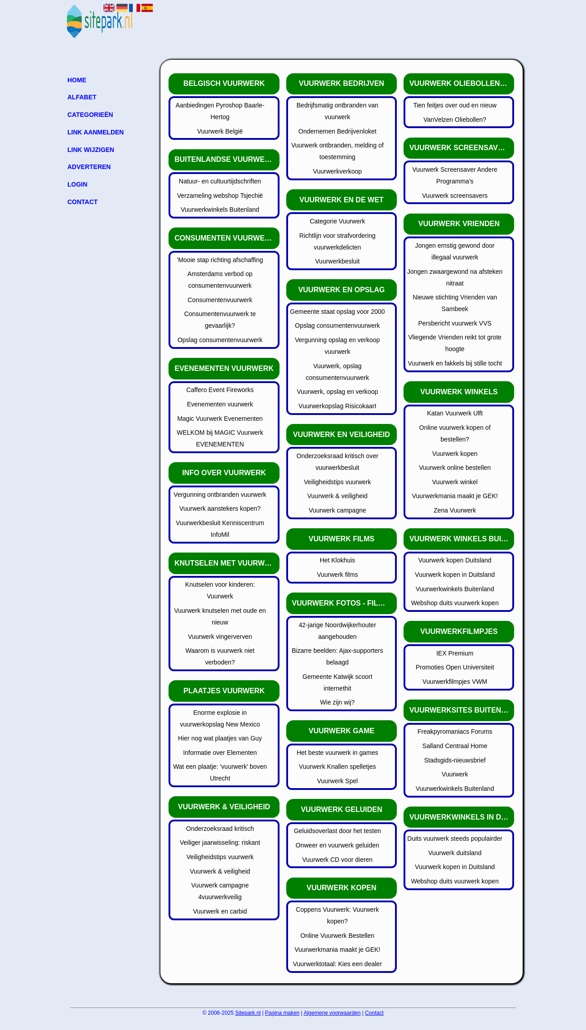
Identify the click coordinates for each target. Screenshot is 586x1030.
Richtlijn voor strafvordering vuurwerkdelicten (337, 241)
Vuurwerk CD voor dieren (337, 859)
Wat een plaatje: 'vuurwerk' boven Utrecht (220, 772)
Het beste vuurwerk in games (337, 752)
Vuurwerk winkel (454, 482)
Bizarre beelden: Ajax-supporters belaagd (337, 656)
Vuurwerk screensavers (455, 195)
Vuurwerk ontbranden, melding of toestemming (337, 151)
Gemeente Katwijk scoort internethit (337, 682)
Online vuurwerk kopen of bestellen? (455, 433)
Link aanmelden (95, 132)
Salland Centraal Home (455, 745)
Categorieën (90, 114)
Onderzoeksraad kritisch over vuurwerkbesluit (337, 461)
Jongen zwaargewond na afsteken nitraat (454, 277)
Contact (82, 201)
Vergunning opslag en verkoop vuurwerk (337, 345)
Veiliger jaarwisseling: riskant (220, 842)
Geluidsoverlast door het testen (337, 830)
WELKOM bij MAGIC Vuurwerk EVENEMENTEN (220, 438)
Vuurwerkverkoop (337, 171)
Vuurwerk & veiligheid (220, 871)
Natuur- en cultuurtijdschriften (220, 181)
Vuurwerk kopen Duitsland (455, 560)
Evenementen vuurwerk (220, 404)
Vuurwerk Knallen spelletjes (337, 766)
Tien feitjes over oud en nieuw (454, 105)
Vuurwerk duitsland (455, 852)
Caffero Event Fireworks (220, 389)
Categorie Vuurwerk (337, 221)
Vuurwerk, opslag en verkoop (337, 391)
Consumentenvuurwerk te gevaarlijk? (220, 319)
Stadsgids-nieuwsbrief (455, 760)
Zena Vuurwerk (455, 510)
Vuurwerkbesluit (337, 261)
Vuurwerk (455, 774)
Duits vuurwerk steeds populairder (454, 838)
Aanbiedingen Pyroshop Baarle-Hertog (220, 111)
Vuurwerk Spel (337, 781)
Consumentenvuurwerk (220, 299)
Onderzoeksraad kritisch (220, 828)
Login (77, 184)
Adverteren (89, 166)
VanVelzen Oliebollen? (454, 119)
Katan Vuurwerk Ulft (455, 413)
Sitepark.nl (248, 1013)
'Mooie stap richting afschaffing (220, 259)
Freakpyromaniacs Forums (455, 731)
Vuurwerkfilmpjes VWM (454, 681)
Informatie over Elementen (220, 752)
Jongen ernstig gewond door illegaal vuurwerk (455, 251)
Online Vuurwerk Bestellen (337, 935)
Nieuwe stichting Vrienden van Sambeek (455, 303)
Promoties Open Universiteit (455, 667)
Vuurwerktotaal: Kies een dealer (337, 964)
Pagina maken (282, 1013)
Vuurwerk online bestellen (455, 467)
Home (76, 80)
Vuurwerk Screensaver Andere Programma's (454, 175)
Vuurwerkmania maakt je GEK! (337, 949)
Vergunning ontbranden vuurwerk (219, 494)
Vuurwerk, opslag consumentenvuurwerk (337, 371)
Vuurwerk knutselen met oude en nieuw (220, 616)
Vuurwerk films (337, 574)
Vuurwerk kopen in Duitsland (455, 574)
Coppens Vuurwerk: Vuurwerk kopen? (337, 915)
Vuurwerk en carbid (220, 911)
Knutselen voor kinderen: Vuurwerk (220, 590)
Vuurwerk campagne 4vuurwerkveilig (220, 891)
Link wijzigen (90, 149)
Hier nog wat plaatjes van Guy (220, 738)
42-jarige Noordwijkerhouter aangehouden (337, 630)
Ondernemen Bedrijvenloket (337, 131)
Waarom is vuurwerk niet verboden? (220, 656)
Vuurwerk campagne (337, 510)
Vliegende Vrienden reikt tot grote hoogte (455, 343)
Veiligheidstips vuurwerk (219, 857)
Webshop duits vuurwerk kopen (455, 602)
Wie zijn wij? (337, 702)
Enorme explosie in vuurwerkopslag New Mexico (220, 718)
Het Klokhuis (337, 560)
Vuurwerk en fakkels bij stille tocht (455, 363)
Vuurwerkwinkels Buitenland (220, 209)
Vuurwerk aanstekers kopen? (220, 508)
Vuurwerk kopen (455, 453)
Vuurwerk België (220, 131)
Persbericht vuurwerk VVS (454, 323)
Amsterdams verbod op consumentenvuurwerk (220, 279)
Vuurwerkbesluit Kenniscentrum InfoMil (220, 528)
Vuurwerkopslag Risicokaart (337, 406)
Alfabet (82, 97)
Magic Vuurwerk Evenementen (219, 418)
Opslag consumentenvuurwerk (220, 339)
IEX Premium (454, 653)
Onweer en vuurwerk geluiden (337, 845)
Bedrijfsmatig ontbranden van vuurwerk (337, 111)
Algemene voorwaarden (332, 1013)
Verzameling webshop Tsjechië (220, 195)
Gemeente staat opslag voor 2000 (337, 311)
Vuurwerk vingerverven (220, 636)
